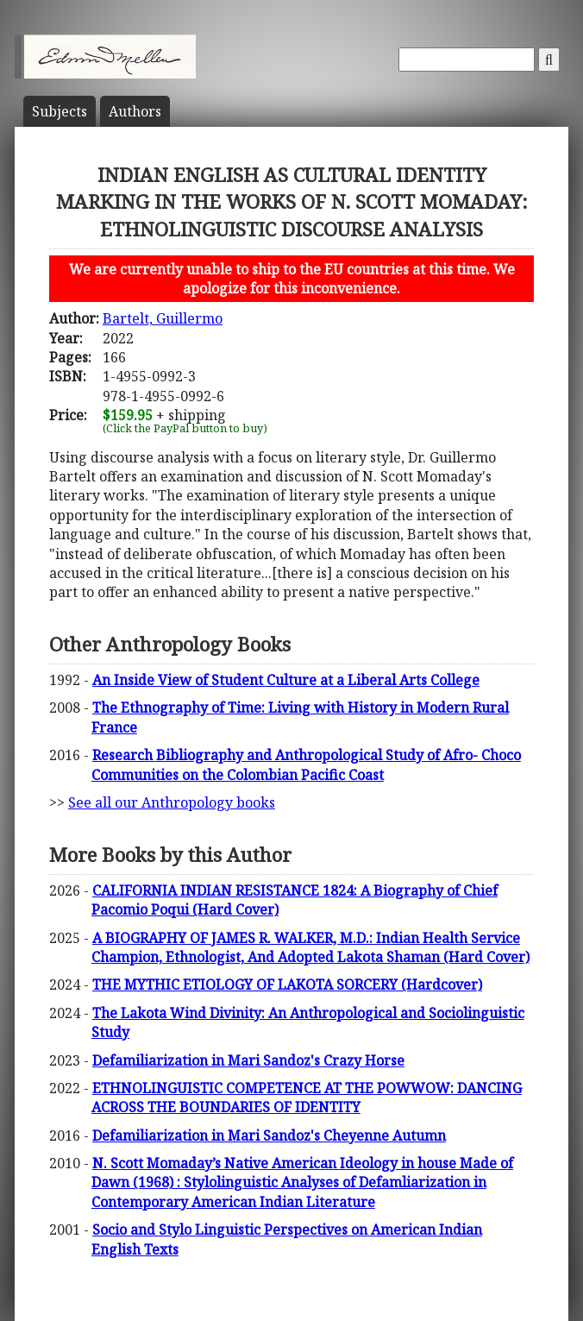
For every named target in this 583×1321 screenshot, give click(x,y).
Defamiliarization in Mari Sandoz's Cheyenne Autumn (269, 1135)
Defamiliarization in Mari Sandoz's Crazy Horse (248, 1060)
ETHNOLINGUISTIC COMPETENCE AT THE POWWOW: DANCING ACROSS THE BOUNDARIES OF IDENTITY (306, 1098)
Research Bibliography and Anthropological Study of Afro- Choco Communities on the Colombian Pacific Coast (306, 764)
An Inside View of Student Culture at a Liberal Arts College (286, 679)
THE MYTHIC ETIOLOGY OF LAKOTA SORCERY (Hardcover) (287, 984)
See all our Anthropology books (171, 802)
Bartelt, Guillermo (163, 318)
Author (135, 111)
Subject (59, 111)
